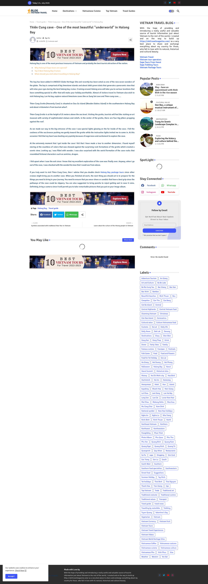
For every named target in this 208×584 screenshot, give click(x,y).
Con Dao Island (147, 318)
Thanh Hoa (145, 486)
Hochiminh (145, 380)
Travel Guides (129, 11)
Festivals (171, 349)
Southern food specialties (151, 468)
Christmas (164, 314)
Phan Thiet (158, 433)
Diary (157, 336)
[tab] (54, 11)
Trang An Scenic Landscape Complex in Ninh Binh (166, 123)
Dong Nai (145, 340)
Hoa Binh (171, 375)
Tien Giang (158, 486)
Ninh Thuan (158, 420)
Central (158, 305)
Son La (155, 459)
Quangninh (145, 451)
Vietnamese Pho (147, 552)
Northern (164, 424)
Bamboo (155, 291)
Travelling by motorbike (150, 508)
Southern (158, 464)
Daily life (164, 327)
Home (54, 11)
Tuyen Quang (146, 512)
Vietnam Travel (147, 57)
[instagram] (179, 2)
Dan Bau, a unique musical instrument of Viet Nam (165, 106)
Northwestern (159, 428)
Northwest (145, 428)
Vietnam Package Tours (150, 67)
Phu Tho (170, 437)
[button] (171, 11)
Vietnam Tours (147, 526)
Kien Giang (169, 389)
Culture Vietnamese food (166, 322)
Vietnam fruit (165, 521)
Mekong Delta (158, 402)
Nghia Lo (155, 415)
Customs (144, 327)
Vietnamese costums (168, 543)
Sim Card (171, 455)
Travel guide (41, 22)
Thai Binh (158, 481)
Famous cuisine (147, 349)
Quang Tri (171, 446)
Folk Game (145, 353)
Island (171, 384)
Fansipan (161, 349)
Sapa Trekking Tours (149, 64)
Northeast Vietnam (149, 424)
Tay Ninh (161, 477)
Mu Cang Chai (146, 406)
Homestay (167, 380)
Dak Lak (157, 331)
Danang (167, 331)
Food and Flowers (167, 353)
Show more (128, 240)
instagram (151, 192)
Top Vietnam (111, 11)
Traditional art (168, 490)
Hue (164, 384)
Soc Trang (145, 459)
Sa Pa (143, 455)
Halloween (145, 367)
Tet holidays (146, 481)
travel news (159, 504)
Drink (166, 340)
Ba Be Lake (161, 283)
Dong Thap (156, 340)
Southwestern (171, 468)
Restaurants (170, 451)
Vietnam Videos (147, 535)
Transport (163, 499)
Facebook (47, 215)
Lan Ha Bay (168, 393)
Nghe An (144, 415)
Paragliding (146, 433)
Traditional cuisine (168, 495)
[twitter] (169, 2)
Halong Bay (42, 208)
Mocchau (171, 402)
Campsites (145, 300)
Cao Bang (167, 300)
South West (146, 464)
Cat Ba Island (146, 305)
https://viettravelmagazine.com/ (155, 41)
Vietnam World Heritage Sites (153, 539)
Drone (143, 344)
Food (155, 353)
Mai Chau (145, 402)
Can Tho (156, 300)
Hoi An (156, 380)
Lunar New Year (168, 398)
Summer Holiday (148, 477)
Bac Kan (172, 287)
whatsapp (171, 185)
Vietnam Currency (148, 521)
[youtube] (174, 2)
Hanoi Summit (147, 371)
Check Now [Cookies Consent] (19, 570)
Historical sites (162, 371)
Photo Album (146, 437)
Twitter (60, 215)
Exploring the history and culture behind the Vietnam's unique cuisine (166, 140)
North (168, 420)
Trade (157, 490)
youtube (171, 192)
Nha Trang (167, 415)
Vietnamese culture (168, 548)
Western (155, 557)
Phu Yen (144, 442)
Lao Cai (155, 398)
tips (167, 486)
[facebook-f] (165, 2)
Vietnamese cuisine (91, 11)
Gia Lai (163, 358)
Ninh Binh (145, 420)
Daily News (145, 331)
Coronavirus (161, 318)
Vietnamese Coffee (148, 543)
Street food (145, 473)
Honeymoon (146, 384)
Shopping (160, 455)
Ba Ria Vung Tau (147, 287)
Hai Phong (168, 362)
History (144, 375)
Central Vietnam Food (168, 309)
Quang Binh (156, 442)
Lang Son (145, 398)
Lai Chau (144, 393)
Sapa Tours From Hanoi (150, 62)
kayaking (145, 389)
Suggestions (159, 473)
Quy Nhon (158, 451)
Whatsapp (73, 215)
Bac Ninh (145, 291)
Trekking (167, 508)
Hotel (157, 384)
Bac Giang (162, 287)
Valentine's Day (161, 512)
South (164, 459)
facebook (151, 185)
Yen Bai (165, 557)
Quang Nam (169, 442)
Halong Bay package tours (112, 172)
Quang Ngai (146, 446)
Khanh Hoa (156, 389)
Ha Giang (145, 362)
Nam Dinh (160, 406)
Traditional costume (149, 495)
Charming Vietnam (148, 314)
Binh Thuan (164, 296)
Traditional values (148, 499)
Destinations (68, 11)
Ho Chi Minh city (157, 375)
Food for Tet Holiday (149, 358)
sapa (151, 455)
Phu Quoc (159, 437)
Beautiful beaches (148, 296)
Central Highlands (148, 309)
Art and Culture (147, 283)
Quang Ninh (159, 446)
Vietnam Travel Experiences (152, 530)
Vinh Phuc (162, 552)
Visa (171, 552)
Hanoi (168, 367)
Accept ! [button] (11, 576)
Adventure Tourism (148, 278)
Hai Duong (156, 362)
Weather (144, 557)
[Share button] (82, 215)
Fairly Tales (154, 344)
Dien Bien (167, 336)
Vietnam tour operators (150, 59)
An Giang (163, 278)
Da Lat (154, 327)
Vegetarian (145, 517)
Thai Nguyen (171, 481)
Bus (173, 296)
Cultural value (147, 322)
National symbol (147, 411)
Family (165, 344)
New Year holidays (165, 411)
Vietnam (157, 517)
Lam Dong (156, 393)
